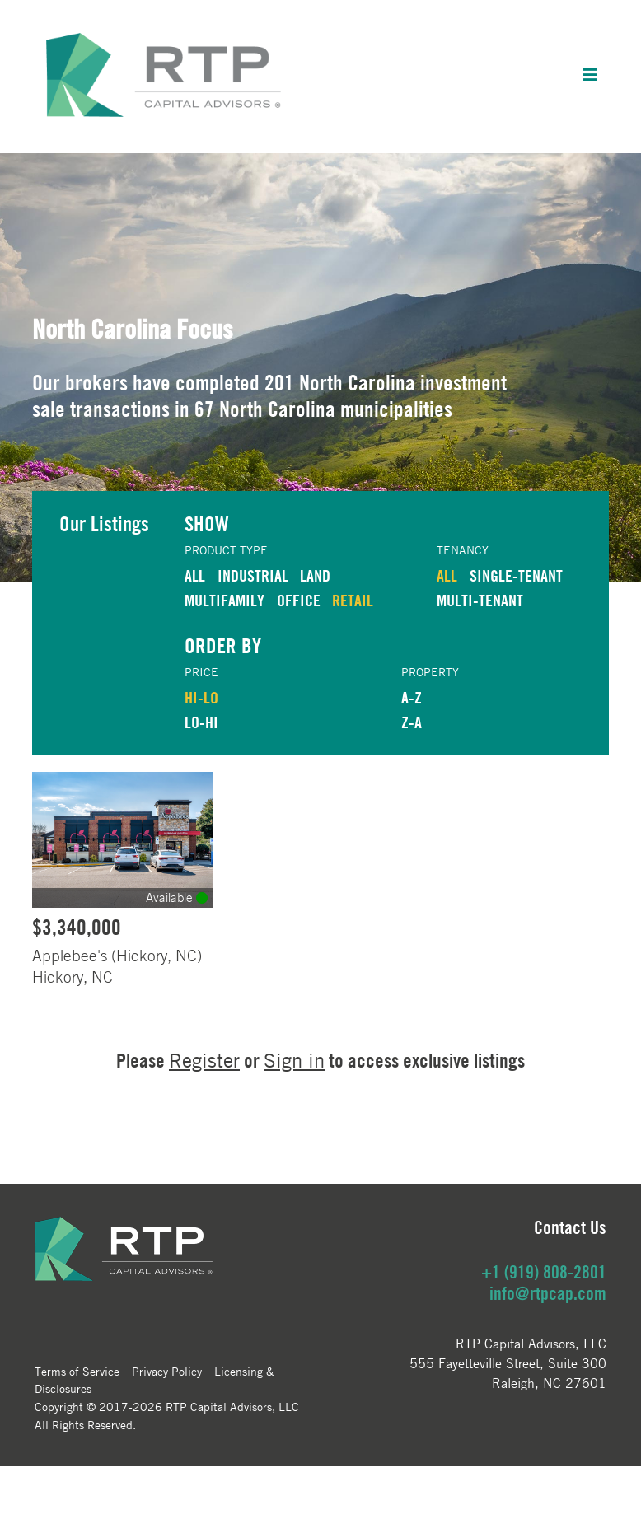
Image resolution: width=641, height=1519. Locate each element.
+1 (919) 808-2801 (543, 1272)
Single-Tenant (516, 575)
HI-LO (201, 697)
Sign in (294, 1061)
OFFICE (298, 600)
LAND (315, 575)
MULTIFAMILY (224, 600)
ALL (195, 575)
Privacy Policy (167, 1370)
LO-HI (201, 722)
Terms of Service (77, 1370)
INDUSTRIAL (253, 575)
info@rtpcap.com (547, 1293)
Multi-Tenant (480, 600)
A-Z (411, 697)
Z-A (411, 722)
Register (204, 1061)
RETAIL (352, 600)
